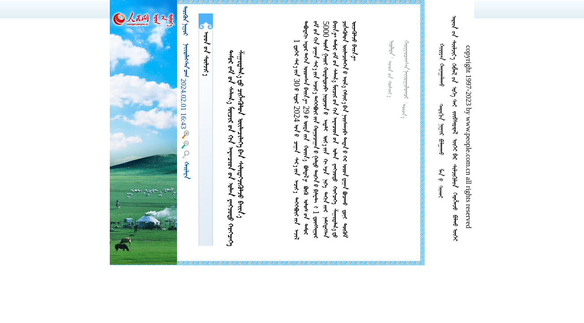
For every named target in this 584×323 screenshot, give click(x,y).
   (206, 53)
